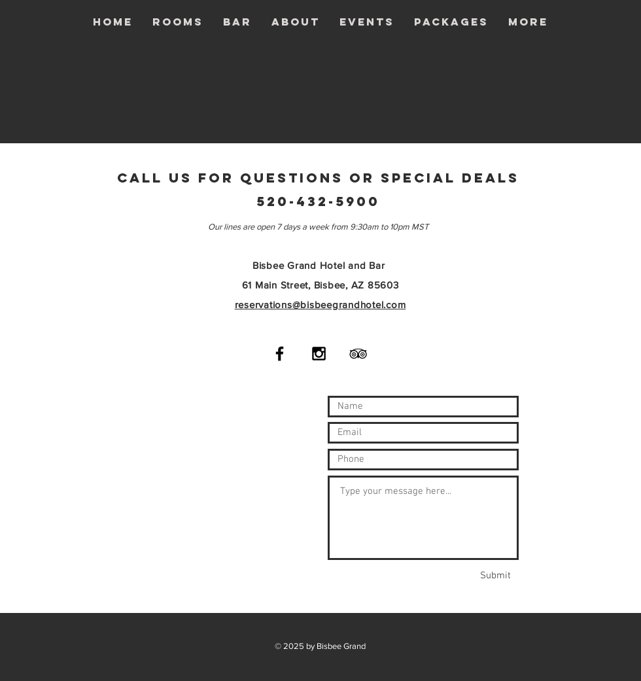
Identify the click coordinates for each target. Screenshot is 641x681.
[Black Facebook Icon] (279, 353)
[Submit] (495, 575)
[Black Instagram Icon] (318, 353)
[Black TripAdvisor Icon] (358, 353)
